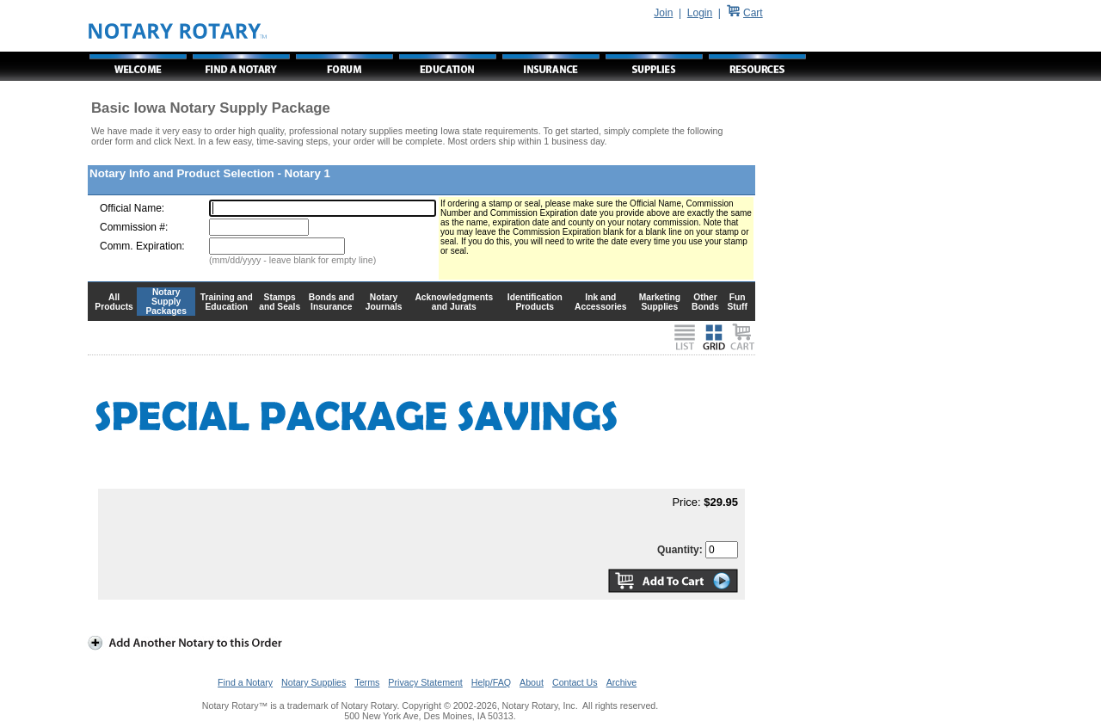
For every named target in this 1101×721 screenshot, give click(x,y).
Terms (366, 682)
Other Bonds (705, 302)
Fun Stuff (737, 302)
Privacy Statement (425, 682)
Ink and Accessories (601, 302)
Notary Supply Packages (166, 301)
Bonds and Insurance (331, 302)
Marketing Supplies (660, 302)
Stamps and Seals (279, 302)
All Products (114, 302)
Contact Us (575, 682)
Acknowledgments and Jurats (454, 302)
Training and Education (226, 302)
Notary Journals (384, 302)
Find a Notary (245, 682)
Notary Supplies (313, 682)
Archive (621, 682)
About (532, 682)
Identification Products (535, 302)
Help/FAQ (491, 682)
